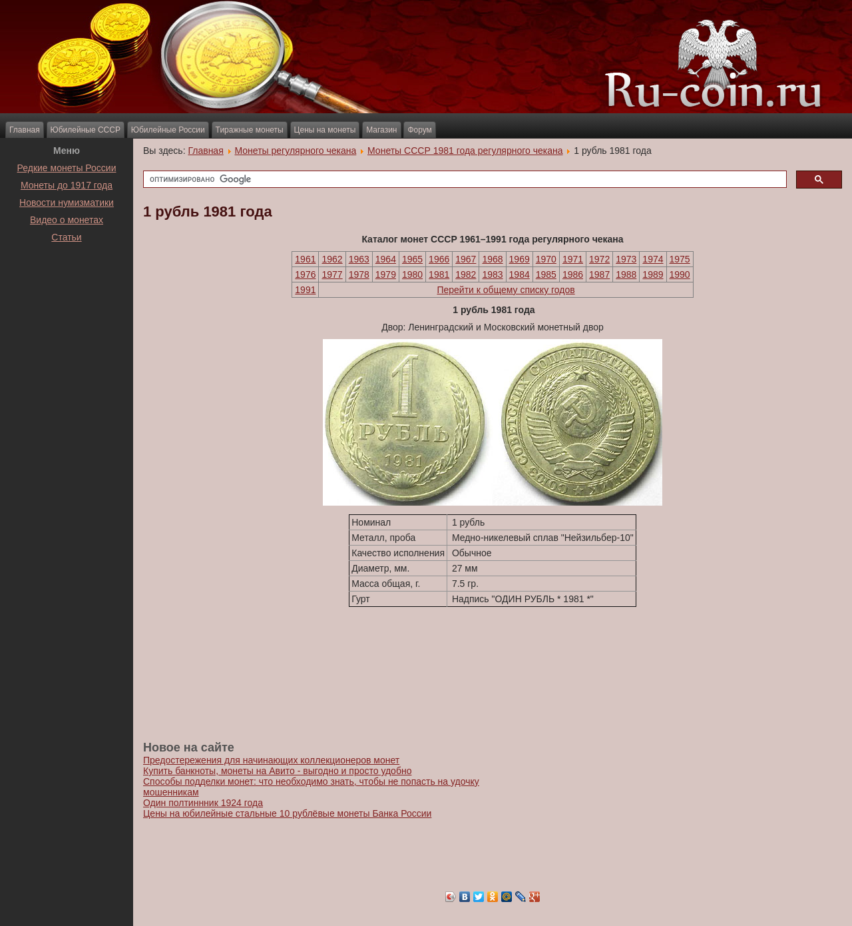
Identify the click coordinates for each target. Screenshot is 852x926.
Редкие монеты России (66, 168)
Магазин (381, 130)
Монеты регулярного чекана (296, 150)
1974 (652, 259)
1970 (546, 259)
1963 (359, 259)
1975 (680, 259)
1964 (385, 259)
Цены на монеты (325, 130)
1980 (412, 274)
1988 (626, 274)
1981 (439, 274)
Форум (419, 130)
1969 (519, 259)
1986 (572, 274)
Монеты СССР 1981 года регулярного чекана (464, 150)
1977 (331, 274)
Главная (24, 130)
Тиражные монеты (250, 130)
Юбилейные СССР (85, 130)
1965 (412, 259)
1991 (305, 289)
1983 (492, 274)
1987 (599, 274)
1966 (439, 259)
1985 (546, 274)
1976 (305, 274)
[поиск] (463, 180)
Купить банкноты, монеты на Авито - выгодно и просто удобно (277, 770)
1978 (359, 274)
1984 (519, 274)
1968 (492, 259)
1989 (652, 274)
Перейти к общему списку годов (505, 289)
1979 (385, 274)
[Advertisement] (66, 279)
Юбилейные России (168, 130)
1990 (680, 274)
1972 (599, 259)
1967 (465, 259)
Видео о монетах (66, 220)
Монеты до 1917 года (66, 185)
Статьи (66, 237)
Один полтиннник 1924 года (203, 802)
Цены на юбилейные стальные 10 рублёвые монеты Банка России (287, 813)
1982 (465, 274)
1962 (331, 259)
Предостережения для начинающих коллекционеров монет (271, 760)
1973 (626, 259)
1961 (305, 259)
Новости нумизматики (66, 202)
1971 (572, 259)
